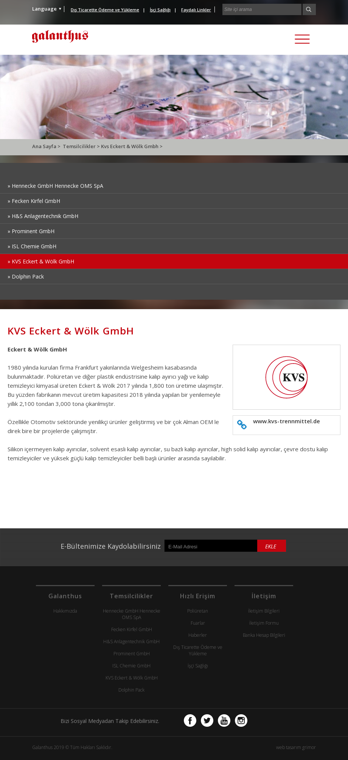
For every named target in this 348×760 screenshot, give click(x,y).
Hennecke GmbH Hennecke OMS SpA (131, 614)
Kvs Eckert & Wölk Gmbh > (132, 146)
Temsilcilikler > (82, 146)
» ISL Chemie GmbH (32, 246)
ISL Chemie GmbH (131, 665)
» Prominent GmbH (31, 231)
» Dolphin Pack (26, 276)
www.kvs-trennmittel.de (286, 421)
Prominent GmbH (131, 653)
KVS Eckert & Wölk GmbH (132, 678)
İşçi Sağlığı (198, 665)
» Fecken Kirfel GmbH (34, 200)
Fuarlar (198, 623)
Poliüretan (197, 611)
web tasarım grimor (296, 747)
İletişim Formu (264, 623)
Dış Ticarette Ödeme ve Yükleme (197, 650)
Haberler (197, 635)
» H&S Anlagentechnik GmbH (43, 216)
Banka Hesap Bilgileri (264, 635)
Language (44, 8)
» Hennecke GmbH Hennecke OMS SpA (55, 185)
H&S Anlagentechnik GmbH (131, 641)
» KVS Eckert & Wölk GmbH (41, 261)
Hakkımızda (65, 611)
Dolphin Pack (131, 690)
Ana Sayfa (44, 146)
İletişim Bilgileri (264, 611)
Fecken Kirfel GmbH (131, 629)
